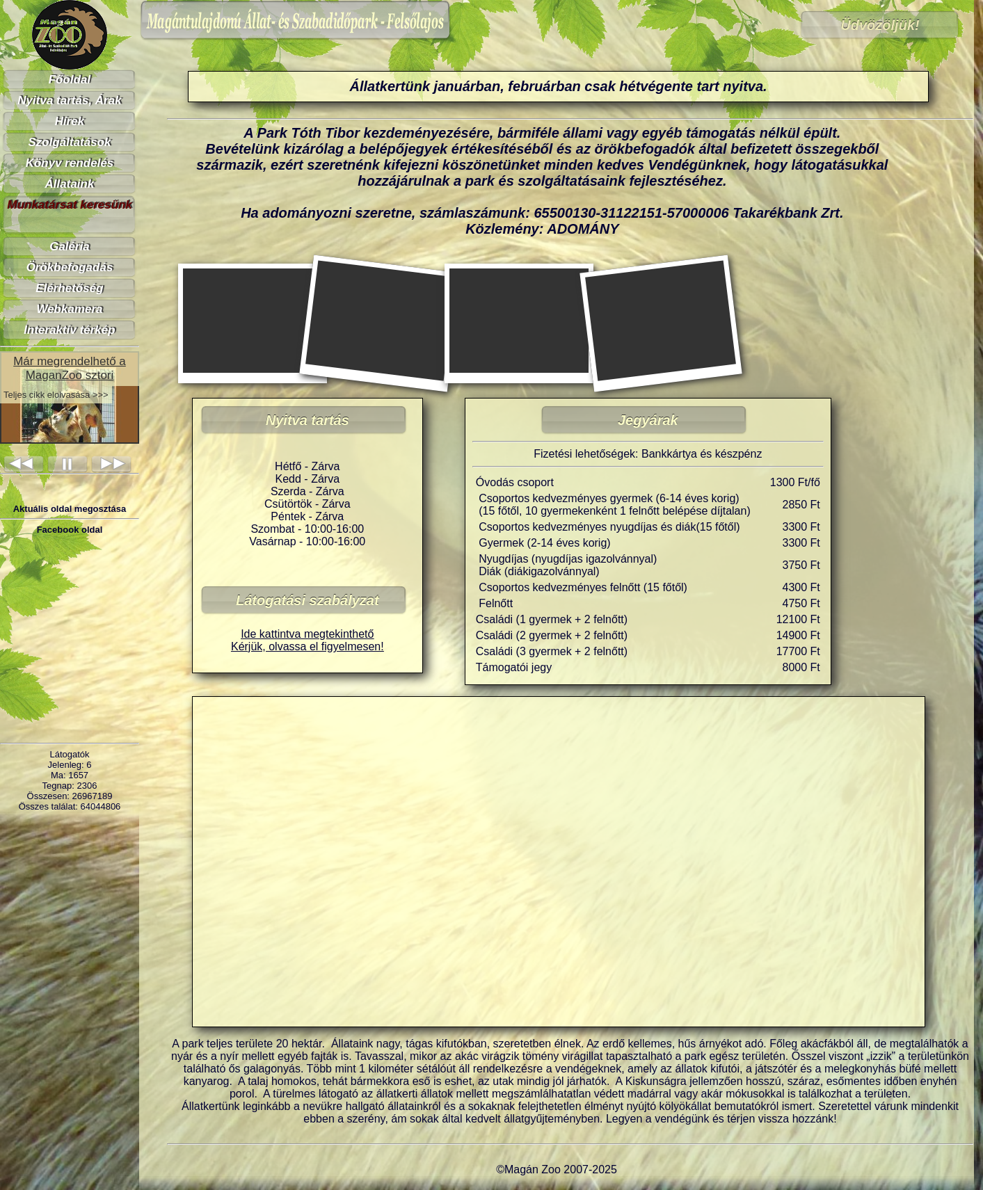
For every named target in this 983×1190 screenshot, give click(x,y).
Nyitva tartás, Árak (69, 100)
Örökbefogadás (69, 267)
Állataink (70, 184)
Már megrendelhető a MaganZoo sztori (69, 368)
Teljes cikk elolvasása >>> (56, 394)
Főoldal (69, 79)
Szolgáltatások (69, 142)
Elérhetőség (69, 288)
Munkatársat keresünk (69, 204)
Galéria (69, 246)
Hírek (70, 121)
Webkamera (69, 309)
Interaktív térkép (69, 330)
